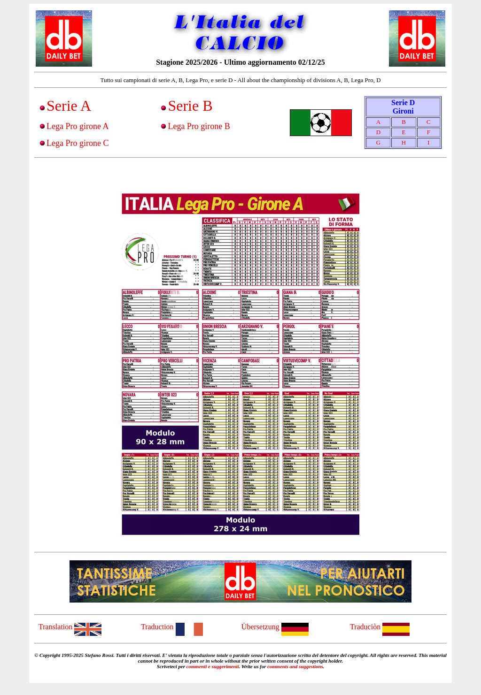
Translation (70, 627)
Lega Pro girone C (78, 143)
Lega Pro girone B (199, 126)
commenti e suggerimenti (212, 666)
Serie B (190, 105)
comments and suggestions (295, 666)
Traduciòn (380, 627)
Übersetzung (275, 627)
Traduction (172, 627)
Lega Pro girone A (78, 126)
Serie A (69, 105)
